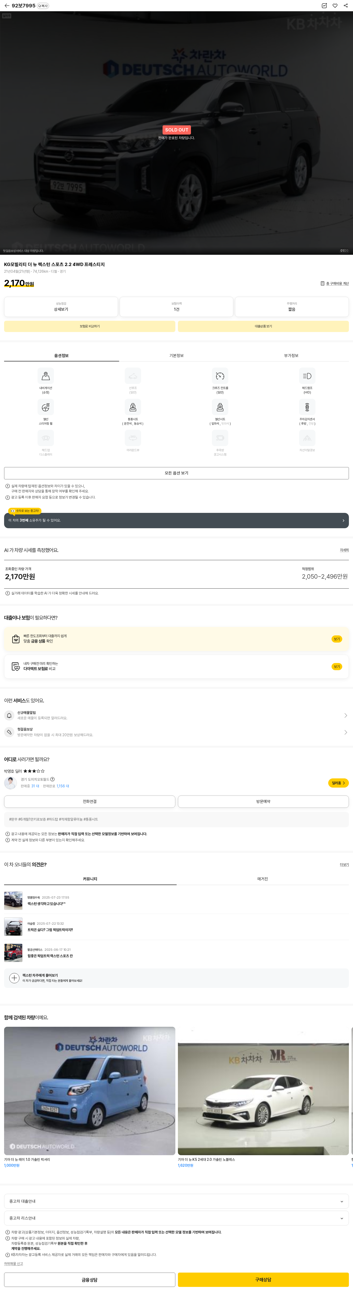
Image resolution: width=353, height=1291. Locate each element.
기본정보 (176, 355)
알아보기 (176, 639)
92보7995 (30, 6)
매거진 (262, 879)
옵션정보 (61, 355)
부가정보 (291, 355)
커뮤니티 (90, 879)
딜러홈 (336, 783)
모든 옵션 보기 (176, 473)
